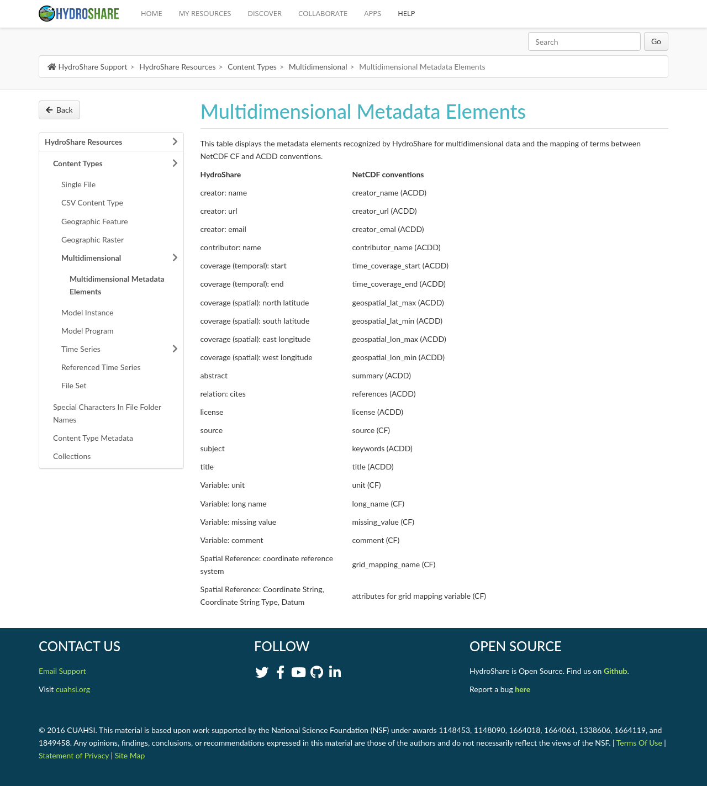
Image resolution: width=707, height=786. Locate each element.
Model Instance (87, 312)
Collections (72, 456)
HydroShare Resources (177, 66)
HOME (151, 13)
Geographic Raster (92, 239)
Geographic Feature (94, 221)
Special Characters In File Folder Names (107, 413)
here (522, 689)
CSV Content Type (92, 202)
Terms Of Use (639, 742)
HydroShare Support (87, 66)
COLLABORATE (322, 13)
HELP (406, 13)
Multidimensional (318, 66)
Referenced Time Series (101, 367)
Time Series (81, 349)
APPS (372, 13)
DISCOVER (265, 13)
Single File (78, 184)
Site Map (130, 755)
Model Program (87, 330)
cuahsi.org (73, 689)
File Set (73, 385)
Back (59, 109)
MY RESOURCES (205, 13)
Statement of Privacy (74, 755)
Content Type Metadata (93, 437)
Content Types (252, 66)
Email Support (62, 671)
